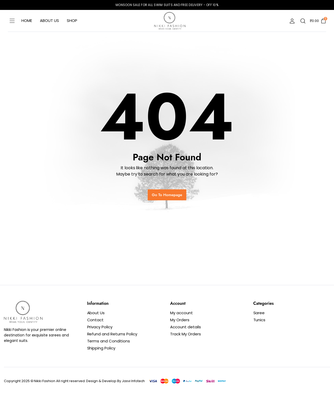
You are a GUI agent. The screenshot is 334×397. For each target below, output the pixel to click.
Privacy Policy (100, 327)
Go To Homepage (167, 195)
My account (181, 313)
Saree (259, 313)
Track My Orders (185, 334)
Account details (185, 327)
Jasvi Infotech (133, 380)
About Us (49, 20)
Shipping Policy (101, 348)
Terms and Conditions (108, 341)
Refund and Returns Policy (112, 334)
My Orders (179, 320)
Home (26, 20)
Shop (72, 20)
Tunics (259, 320)
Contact (95, 320)
